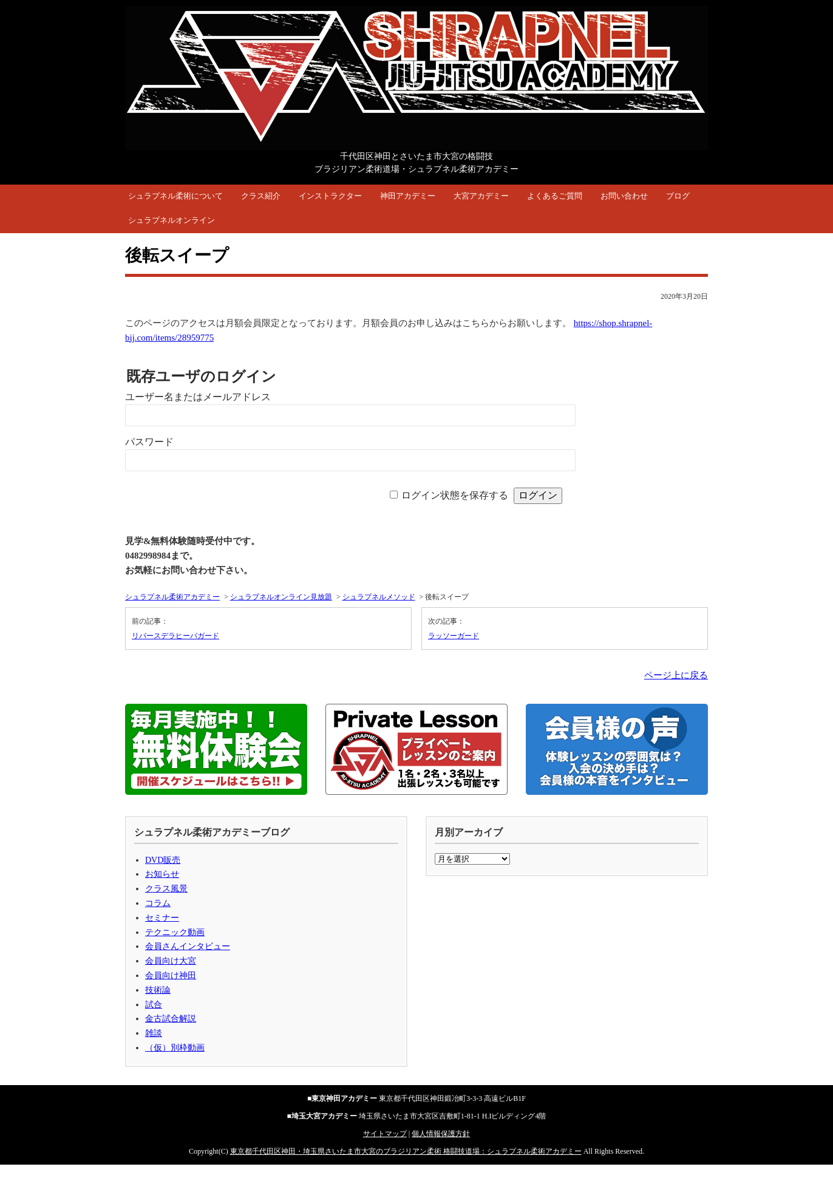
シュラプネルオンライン (171, 220)
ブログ (678, 195)
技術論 (158, 990)
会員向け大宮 (170, 960)
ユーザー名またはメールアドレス (198, 397)
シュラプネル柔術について (175, 195)
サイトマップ (385, 1133)
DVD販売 (162, 860)
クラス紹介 (260, 195)
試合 (153, 1004)
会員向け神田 (170, 975)
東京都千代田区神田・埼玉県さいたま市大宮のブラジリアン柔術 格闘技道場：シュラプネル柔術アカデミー (406, 1151)
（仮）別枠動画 (175, 1047)
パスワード (149, 442)
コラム (158, 903)
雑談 (153, 1033)
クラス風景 (166, 888)
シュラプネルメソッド (378, 597)
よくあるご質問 (554, 195)
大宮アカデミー (481, 195)
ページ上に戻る (676, 675)
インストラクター (330, 195)
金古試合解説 (170, 1018)
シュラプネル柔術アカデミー (172, 597)
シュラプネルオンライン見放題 (281, 597)
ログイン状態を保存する (454, 495)
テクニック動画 (175, 932)
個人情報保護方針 (441, 1133)
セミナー (162, 917)
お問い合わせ (624, 195)
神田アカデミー (407, 195)
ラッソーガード (453, 636)
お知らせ (162, 874)
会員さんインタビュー (187, 946)
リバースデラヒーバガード (175, 636)
